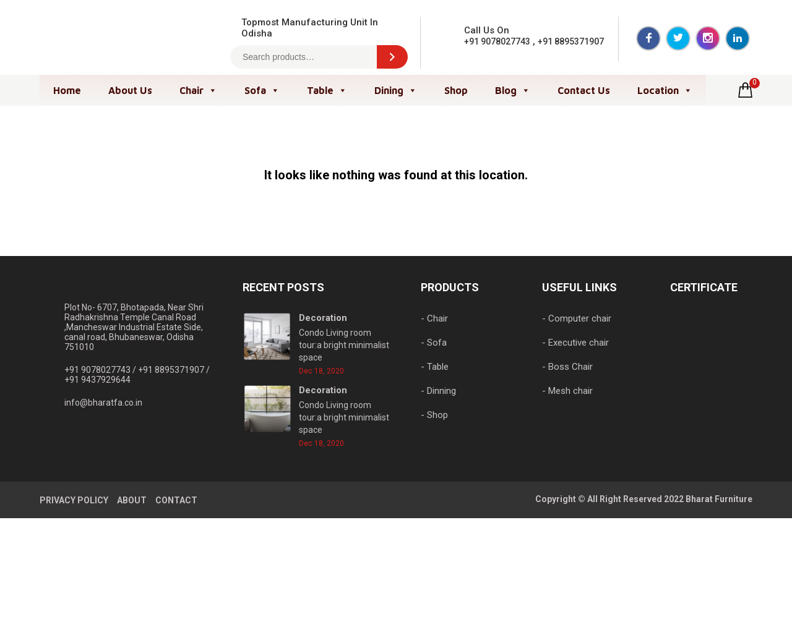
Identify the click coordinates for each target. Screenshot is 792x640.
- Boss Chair (567, 366)
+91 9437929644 (97, 380)
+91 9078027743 (497, 41)
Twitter (678, 38)
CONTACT (176, 500)
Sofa (262, 90)
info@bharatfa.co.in (103, 402)
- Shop (434, 414)
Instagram (707, 38)
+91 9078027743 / (101, 370)
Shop (456, 90)
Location (664, 90)
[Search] (392, 57)
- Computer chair (576, 318)
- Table (435, 366)
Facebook (648, 38)
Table (327, 90)
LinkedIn (737, 38)
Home (67, 90)
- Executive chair (575, 342)
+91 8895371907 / (174, 370)
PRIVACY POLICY (74, 500)
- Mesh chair (567, 390)
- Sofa (434, 342)
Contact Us (583, 90)
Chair (198, 90)
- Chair (434, 318)
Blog (512, 90)
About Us (130, 90)
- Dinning (438, 390)
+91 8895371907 (571, 41)
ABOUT (132, 500)
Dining (395, 90)
